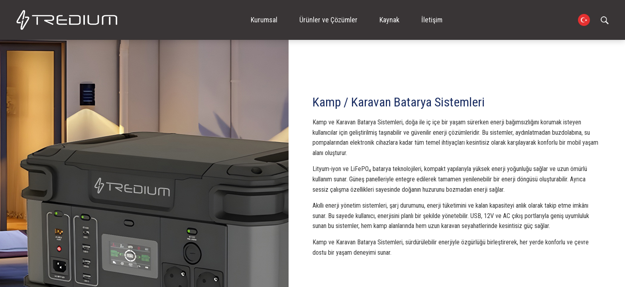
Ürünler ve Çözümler (328, 20)
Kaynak (389, 20)
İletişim (431, 20)
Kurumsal (264, 20)
